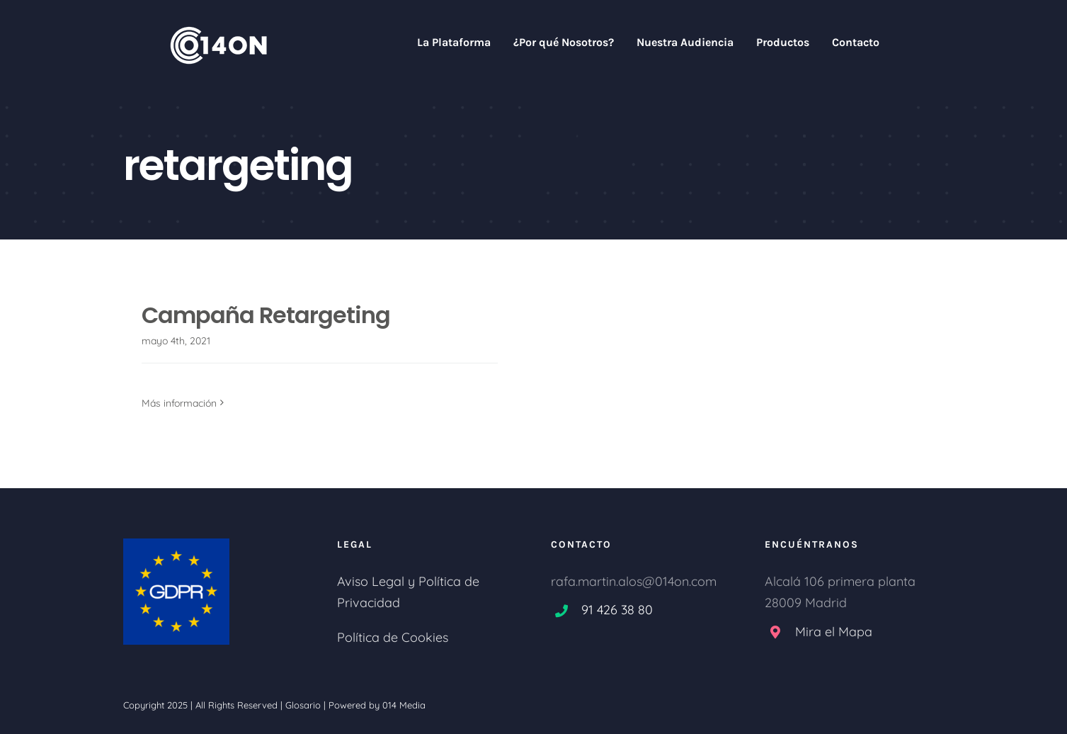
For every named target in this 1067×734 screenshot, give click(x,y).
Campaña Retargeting (266, 315)
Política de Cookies (392, 637)
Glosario (303, 705)
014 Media (404, 705)
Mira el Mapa (833, 631)
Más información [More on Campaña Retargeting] (179, 403)
